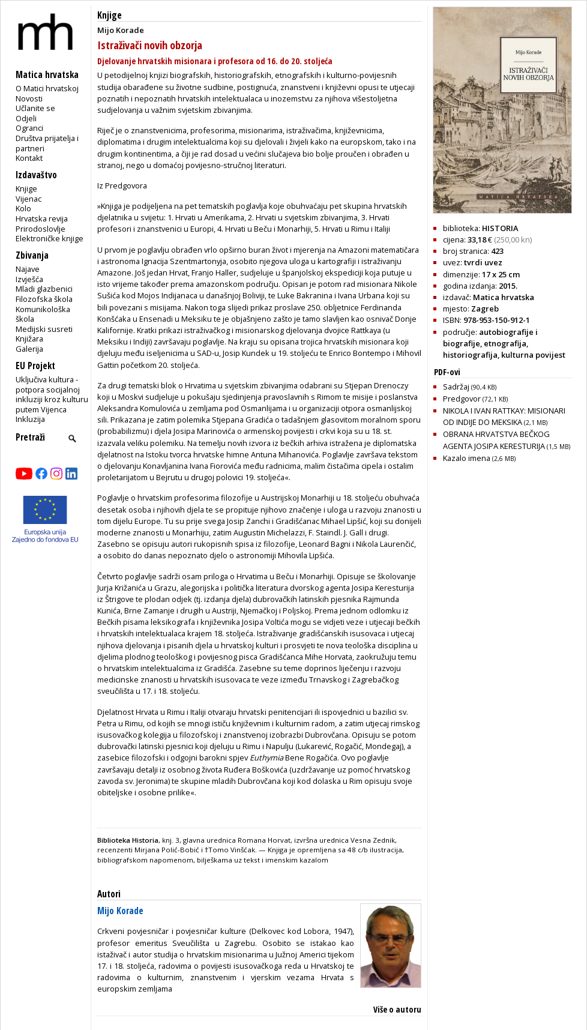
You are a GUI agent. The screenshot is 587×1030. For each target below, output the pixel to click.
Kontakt (29, 157)
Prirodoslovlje (40, 228)
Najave (28, 269)
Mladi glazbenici (44, 288)
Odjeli (26, 118)
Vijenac (28, 198)
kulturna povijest (533, 354)
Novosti (29, 98)
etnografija (505, 343)
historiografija (470, 354)
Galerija (29, 348)
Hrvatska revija (42, 218)
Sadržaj (469, 386)
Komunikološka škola (43, 314)
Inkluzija (30, 419)
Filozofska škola (44, 299)
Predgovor (475, 398)
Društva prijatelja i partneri (47, 143)
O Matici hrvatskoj (47, 88)
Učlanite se (35, 108)
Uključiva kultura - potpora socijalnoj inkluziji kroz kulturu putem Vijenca (52, 394)
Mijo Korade (120, 911)
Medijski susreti (44, 329)
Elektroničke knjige (49, 238)
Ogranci (29, 127)
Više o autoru (397, 1009)
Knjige (26, 188)
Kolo (23, 208)
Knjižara (29, 338)
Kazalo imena (479, 458)
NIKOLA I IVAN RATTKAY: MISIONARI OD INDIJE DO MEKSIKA (504, 416)
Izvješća (29, 279)
